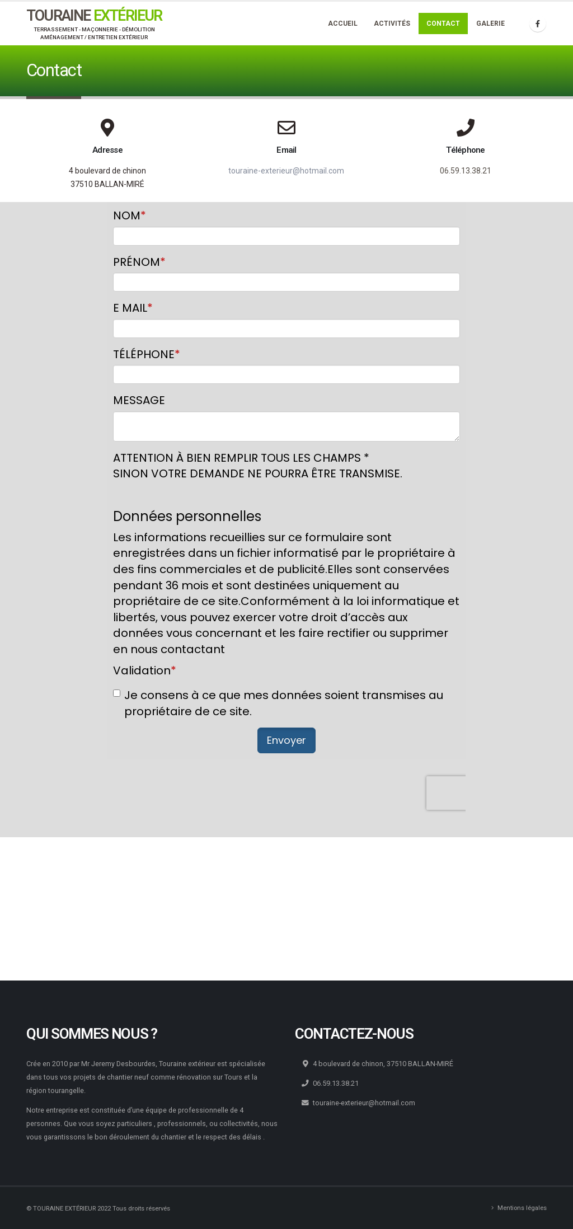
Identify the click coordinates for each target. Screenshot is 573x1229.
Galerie (490, 23)
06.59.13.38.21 (465, 170)
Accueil (343, 23)
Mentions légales (522, 1208)
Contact (443, 23)
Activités (392, 23)
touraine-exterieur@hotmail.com (286, 170)
